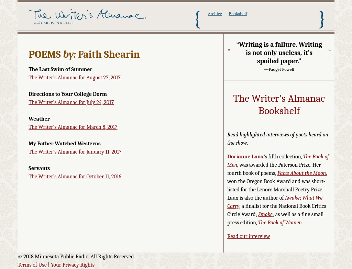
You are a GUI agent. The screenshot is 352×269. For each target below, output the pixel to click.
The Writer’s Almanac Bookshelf (279, 104)
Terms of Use (32, 265)
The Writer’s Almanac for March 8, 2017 (73, 127)
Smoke (265, 214)
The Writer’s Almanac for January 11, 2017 (75, 152)
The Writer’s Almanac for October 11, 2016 (75, 176)
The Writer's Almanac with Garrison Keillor (88, 19)
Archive (215, 13)
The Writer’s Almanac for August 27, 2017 (75, 78)
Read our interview (248, 236)
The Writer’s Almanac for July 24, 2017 (71, 102)
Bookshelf (238, 13)
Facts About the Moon (301, 173)
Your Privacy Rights (73, 265)
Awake (292, 198)
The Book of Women (280, 223)
